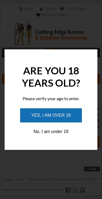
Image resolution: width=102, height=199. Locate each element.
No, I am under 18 (50, 131)
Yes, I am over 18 (51, 115)
